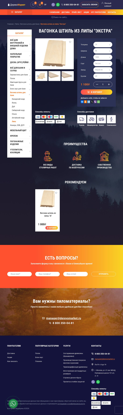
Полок (12, 78)
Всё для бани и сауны (20, 69)
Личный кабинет (107, 4)
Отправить (103, 274)
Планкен (38, 361)
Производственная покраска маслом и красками (74, 361)
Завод (83, 70)
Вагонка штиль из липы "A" (48, 214)
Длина (83, 57)
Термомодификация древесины (75, 367)
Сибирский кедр (18, 110)
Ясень (14, 103)
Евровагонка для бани (19, 75)
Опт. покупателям (98, 12)
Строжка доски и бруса (72, 378)
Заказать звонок (89, 5)
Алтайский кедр (18, 118)
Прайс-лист (77, 12)
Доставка (66, 12)
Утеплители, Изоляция (20, 151)
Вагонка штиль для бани (17, 93)
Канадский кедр (18, 99)
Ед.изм (83, 76)
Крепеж (20, 136)
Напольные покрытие (20, 55)
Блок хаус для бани (17, 89)
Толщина (84, 45)
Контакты (112, 12)
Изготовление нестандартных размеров (74, 372)
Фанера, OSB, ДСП (17, 125)
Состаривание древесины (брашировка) (73, 354)
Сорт (82, 63)
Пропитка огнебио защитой (73, 382)
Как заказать (12, 361)
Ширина (84, 51)
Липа (14, 121)
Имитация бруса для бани (18, 83)
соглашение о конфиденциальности (71, 404)
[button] (38, 76)
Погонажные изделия (20, 142)
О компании (55, 12)
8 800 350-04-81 (71, 4)
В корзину (51, 228)
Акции (86, 12)
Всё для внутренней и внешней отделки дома (20, 44)
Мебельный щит (20, 130)
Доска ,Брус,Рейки (20, 62)
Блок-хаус (39, 357)
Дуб (13, 106)
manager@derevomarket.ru (61, 318)
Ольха (14, 114)
